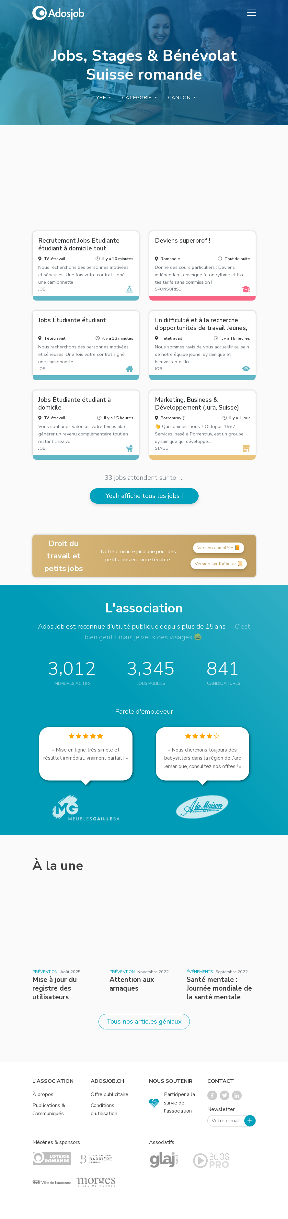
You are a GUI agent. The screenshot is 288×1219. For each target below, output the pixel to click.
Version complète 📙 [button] (218, 548)
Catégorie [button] (137, 97)
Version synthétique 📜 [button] (219, 564)
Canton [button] (180, 97)
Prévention (45, 972)
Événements (200, 972)
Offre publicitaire (109, 1094)
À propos (42, 1094)
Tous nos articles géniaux (144, 1021)
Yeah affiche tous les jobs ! (144, 495)
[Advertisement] (144, 175)
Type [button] (99, 97)
